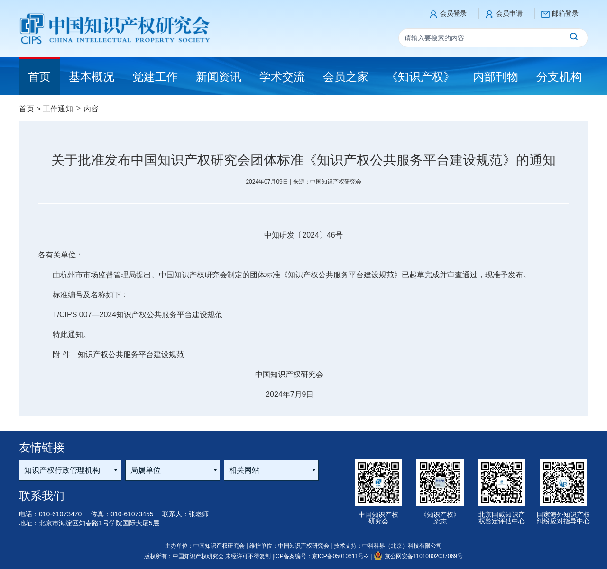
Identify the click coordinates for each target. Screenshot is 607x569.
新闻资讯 (218, 76)
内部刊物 (495, 76)
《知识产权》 (420, 76)
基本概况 (91, 76)
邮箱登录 (565, 13)
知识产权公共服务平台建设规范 (131, 354)
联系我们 (41, 495)
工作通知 (58, 109)
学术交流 (282, 76)
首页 (26, 109)
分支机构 (559, 76)
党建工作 (155, 76)
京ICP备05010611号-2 (341, 556)
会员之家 (345, 76)
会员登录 (453, 13)
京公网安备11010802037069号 (418, 556)
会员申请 (509, 13)
